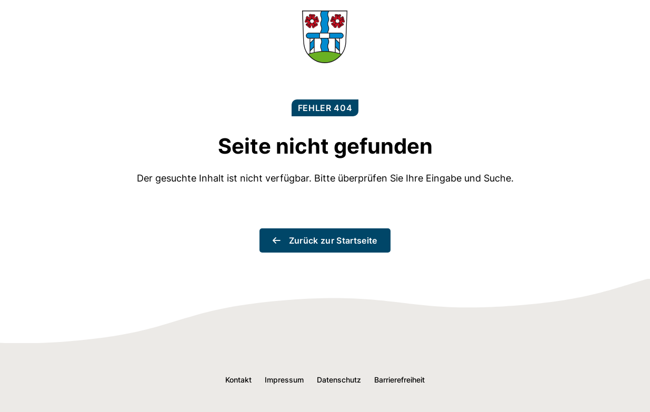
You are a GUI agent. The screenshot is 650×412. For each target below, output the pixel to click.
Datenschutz (339, 379)
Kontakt (238, 379)
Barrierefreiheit (399, 379)
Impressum (284, 379)
